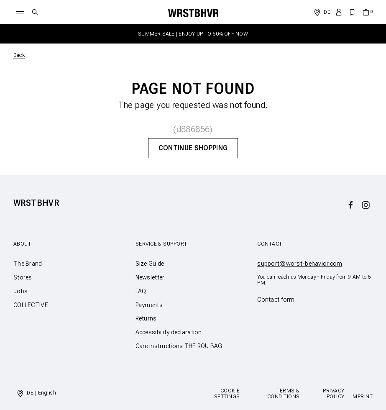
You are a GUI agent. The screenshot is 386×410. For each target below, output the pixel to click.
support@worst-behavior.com (299, 263)
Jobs (20, 291)
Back (19, 55)
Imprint (362, 397)
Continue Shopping (193, 148)
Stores (22, 277)
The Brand (27, 263)
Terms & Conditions (283, 394)
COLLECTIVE (30, 305)
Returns (146, 318)
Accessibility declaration (168, 332)
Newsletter (150, 277)
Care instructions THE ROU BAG (178, 346)
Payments (149, 305)
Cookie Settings (227, 394)
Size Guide (149, 263)
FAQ (140, 291)
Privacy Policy (333, 394)
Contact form (275, 299)
